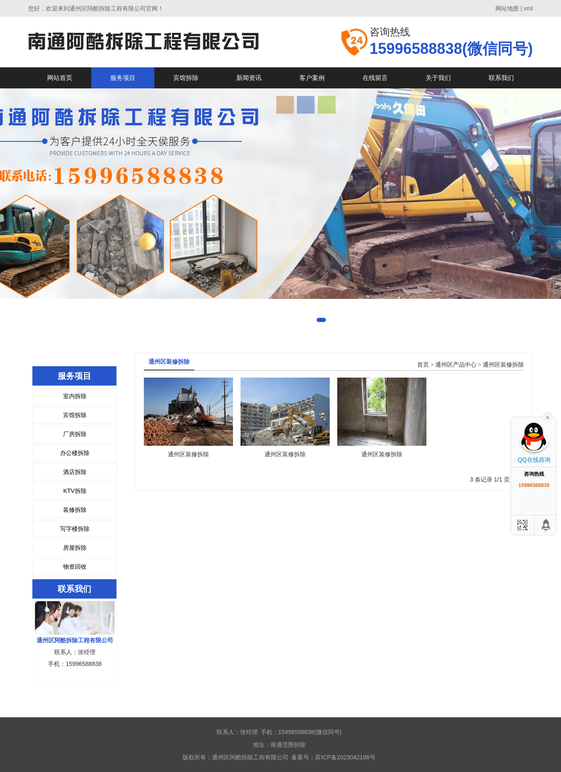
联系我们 (501, 77)
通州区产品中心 (455, 365)
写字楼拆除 (75, 528)
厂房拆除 (75, 434)
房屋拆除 (75, 547)
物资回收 (75, 566)
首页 (423, 365)
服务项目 (122, 77)
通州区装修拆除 (503, 365)
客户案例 (312, 77)
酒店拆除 (75, 472)
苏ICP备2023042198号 (345, 757)
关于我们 (438, 77)
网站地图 (507, 8)
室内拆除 (75, 396)
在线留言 (375, 77)
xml (528, 8)
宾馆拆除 (185, 77)
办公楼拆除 (75, 453)
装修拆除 (75, 509)
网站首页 (59, 77)
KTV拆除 (74, 490)
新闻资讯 (249, 77)
